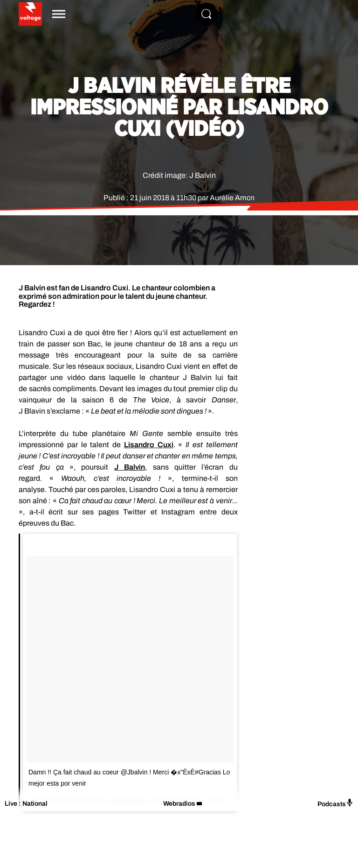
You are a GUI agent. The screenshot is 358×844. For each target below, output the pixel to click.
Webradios (179, 803)
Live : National (26, 803)
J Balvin (129, 467)
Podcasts (335, 803)
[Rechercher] (206, 14)
